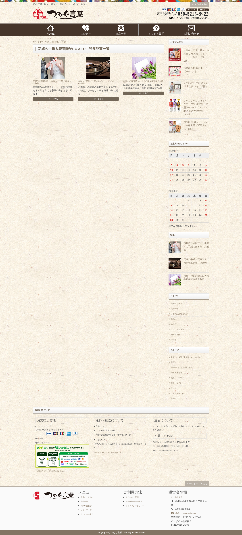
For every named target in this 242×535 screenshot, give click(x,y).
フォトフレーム (176, 393)
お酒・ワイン (175, 383)
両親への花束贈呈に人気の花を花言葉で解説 (143, 81)
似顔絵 (172, 362)
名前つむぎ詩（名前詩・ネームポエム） (186, 357)
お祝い (172, 319)
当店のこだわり (87, 497)
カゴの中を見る (199, 4)
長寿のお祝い (175, 303)
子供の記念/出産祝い (178, 314)
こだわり (86, 30)
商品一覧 (121, 30)
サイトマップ (86, 510)
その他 (172, 340)
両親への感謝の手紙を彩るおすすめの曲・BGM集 (97, 82)
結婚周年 (173, 309)
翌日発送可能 (175, 372)
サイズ (172, 388)
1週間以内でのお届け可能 (180, 367)
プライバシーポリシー (135, 506)
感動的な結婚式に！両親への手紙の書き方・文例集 (53, 82)
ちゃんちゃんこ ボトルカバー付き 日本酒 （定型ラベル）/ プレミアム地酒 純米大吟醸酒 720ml (196, 107)
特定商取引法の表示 (134, 501)
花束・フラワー (176, 378)
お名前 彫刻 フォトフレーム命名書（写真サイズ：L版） (196, 125)
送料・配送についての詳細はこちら (109, 452)
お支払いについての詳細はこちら (49, 471)
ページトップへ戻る (197, 483)
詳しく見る (53, 99)
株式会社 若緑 (176, 497)
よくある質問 (156, 30)
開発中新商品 (175, 335)
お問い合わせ (86, 506)
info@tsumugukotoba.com (183, 513)
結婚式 (172, 324)
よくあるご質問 (132, 497)
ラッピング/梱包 (176, 329)
